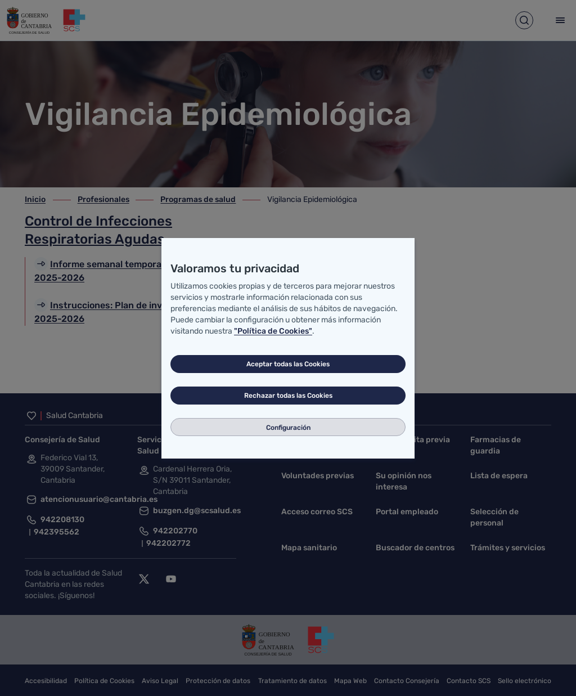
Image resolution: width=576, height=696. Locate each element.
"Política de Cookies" (273, 331)
